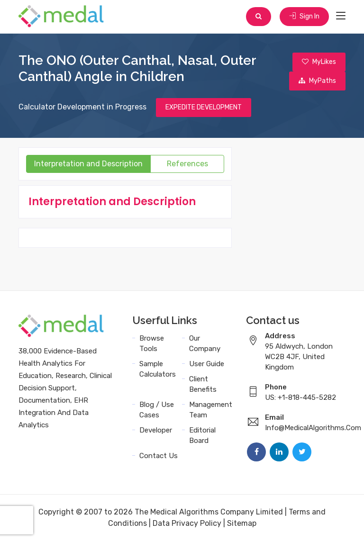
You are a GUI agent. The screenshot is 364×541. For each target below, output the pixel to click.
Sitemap (241, 523)
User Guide (206, 364)
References (187, 163)
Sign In (304, 16)
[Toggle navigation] (341, 16)
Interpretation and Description (88, 163)
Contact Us (158, 455)
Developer (155, 430)
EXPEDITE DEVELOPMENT (203, 107)
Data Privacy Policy (187, 523)
